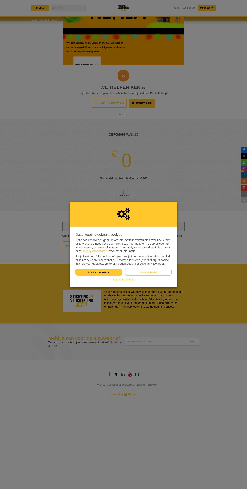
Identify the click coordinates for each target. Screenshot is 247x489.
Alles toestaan (98, 272)
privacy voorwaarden (95, 251)
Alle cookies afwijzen (123, 279)
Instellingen (148, 272)
